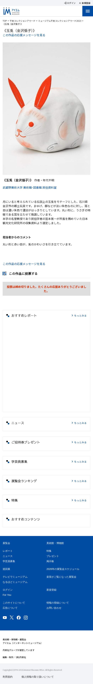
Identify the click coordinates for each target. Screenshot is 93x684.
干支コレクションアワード (22, 20)
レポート (8, 550)
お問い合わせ (53, 607)
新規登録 (51, 589)
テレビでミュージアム (15, 576)
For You (7, 594)
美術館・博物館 (55, 543)
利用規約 (8, 676)
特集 (48, 550)
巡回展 (6, 569)
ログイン (8, 589)
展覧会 (6, 543)
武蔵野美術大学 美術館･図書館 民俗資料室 (30, 187)
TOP (5, 20)
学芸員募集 (9, 561)
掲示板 (50, 561)
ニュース (8, 556)
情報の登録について (57, 602)
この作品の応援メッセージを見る (24, 35)
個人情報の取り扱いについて (37, 676)
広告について (10, 607)
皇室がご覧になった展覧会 (61, 576)
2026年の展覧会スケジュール (62, 569)
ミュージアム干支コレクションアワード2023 (59, 20)
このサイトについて (14, 602)
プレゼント (52, 556)
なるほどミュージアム (15, 582)
